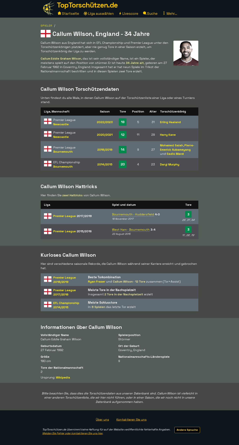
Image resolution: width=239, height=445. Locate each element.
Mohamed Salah (171, 145)
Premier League (72, 216)
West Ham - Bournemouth (131, 229)
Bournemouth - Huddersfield (133, 214)
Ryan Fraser (96, 281)
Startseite (68, 13)
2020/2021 (105, 135)
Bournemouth (63, 151)
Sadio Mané (175, 154)
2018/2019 (104, 149)
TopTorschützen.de (87, 5)
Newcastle (61, 124)
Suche (150, 13)
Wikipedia (63, 377)
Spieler (46, 25)
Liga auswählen (99, 13)
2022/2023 (105, 122)
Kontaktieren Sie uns (131, 419)
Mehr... (169, 13)
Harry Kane (168, 135)
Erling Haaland (170, 122)
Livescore (128, 13)
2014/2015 (104, 164)
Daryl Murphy (169, 164)
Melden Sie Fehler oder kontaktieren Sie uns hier (72, 433)
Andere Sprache (187, 430)
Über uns (102, 419)
